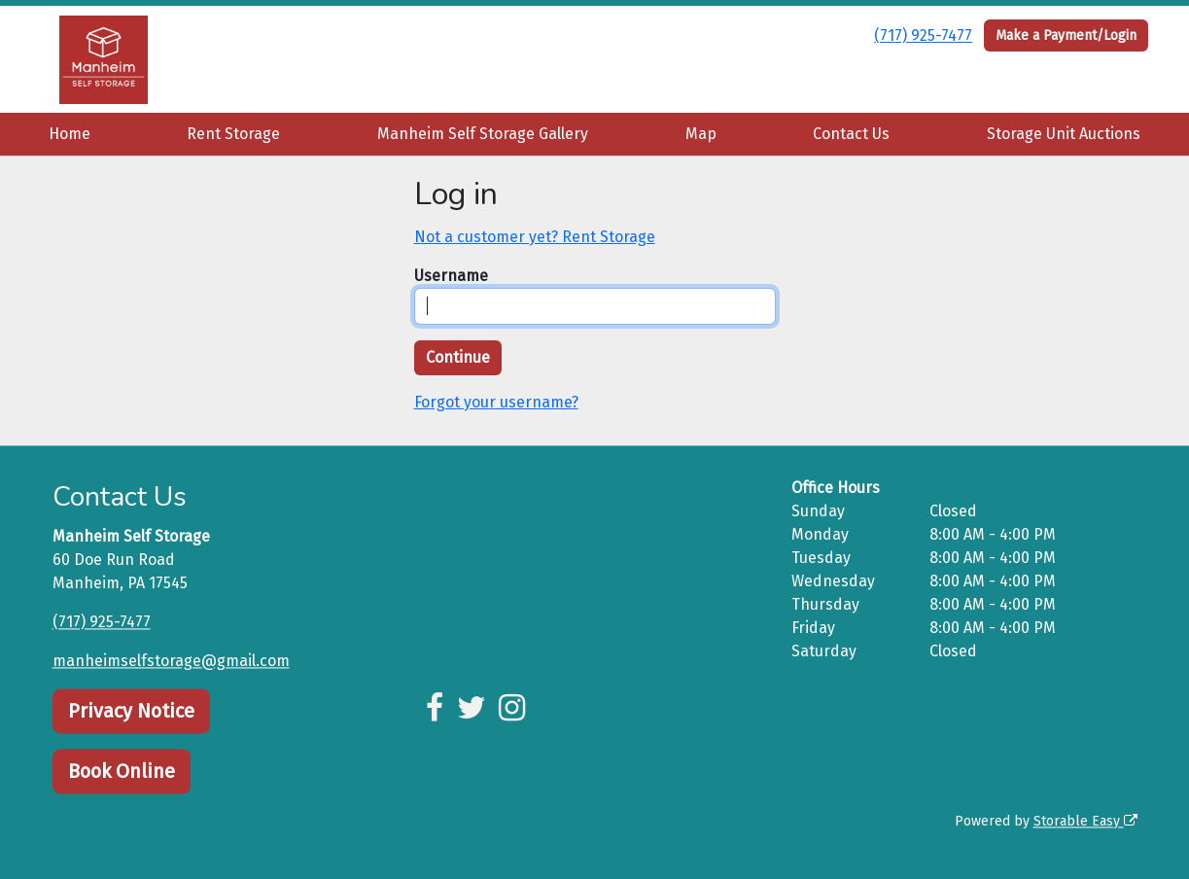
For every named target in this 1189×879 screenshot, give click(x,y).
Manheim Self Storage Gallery (482, 133)
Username (451, 275)
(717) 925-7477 (923, 35)
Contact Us (851, 133)
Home (69, 133)
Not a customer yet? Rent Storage (534, 237)
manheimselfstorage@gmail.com (171, 660)
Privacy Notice (131, 710)
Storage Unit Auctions (1063, 133)
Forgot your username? (496, 402)
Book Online (121, 771)
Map (701, 133)
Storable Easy (1085, 821)
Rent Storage (233, 133)
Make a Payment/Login (1066, 35)
